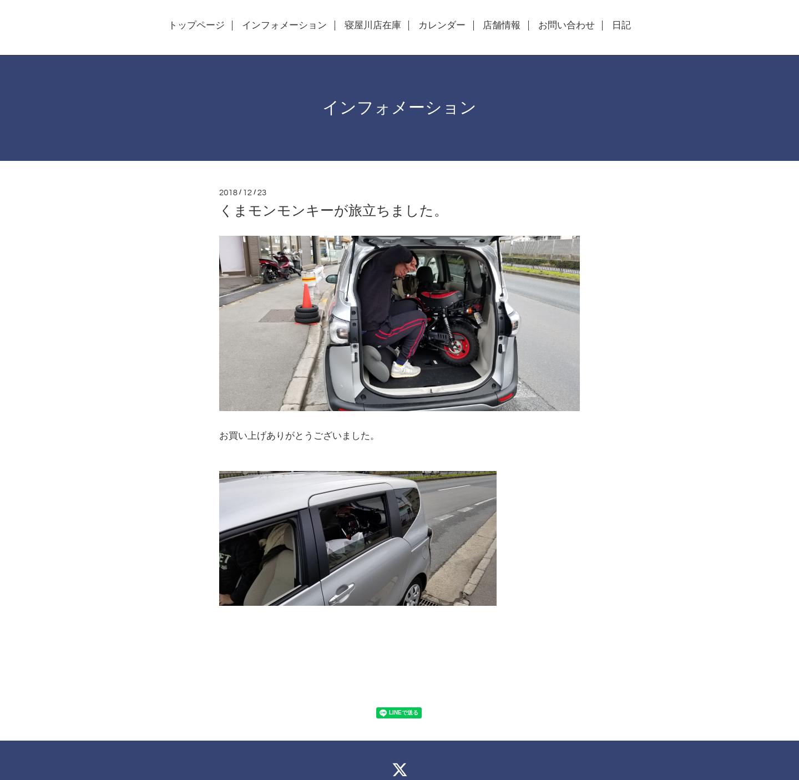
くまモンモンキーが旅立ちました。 (333, 211)
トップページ (196, 26)
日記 (621, 26)
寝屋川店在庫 (373, 26)
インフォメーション (284, 26)
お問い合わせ (566, 26)
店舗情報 (501, 26)
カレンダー (442, 26)
